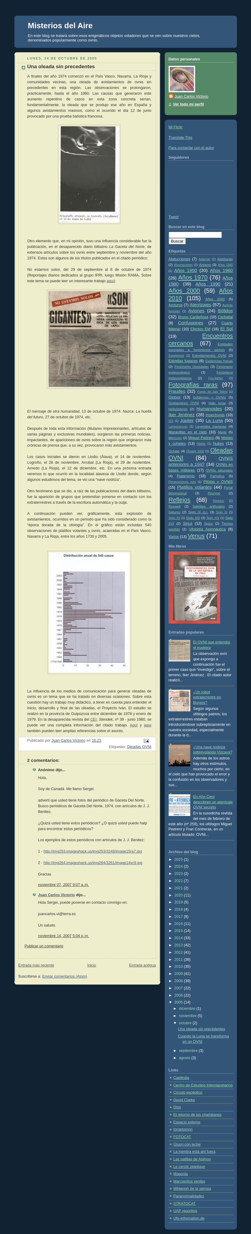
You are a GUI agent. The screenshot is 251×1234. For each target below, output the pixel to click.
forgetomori (183, 1129)
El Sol (226, 328)
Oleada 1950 (195, 451)
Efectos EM (200, 329)
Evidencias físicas (219, 361)
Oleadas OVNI (139, 747)
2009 (179, 974)
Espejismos (176, 355)
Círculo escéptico (188, 1092)
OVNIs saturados (219, 470)
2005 (179, 1002)
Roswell (175, 506)
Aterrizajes (200, 304)
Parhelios (217, 476)
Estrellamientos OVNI (209, 355)
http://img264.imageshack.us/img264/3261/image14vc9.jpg (93, 863)
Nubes (218, 443)
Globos (175, 397)
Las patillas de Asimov (192, 1159)
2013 (179, 945)
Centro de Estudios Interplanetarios (203, 1085)
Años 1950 (185, 270)
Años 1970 (193, 277)
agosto (185, 1058)
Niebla (201, 443)
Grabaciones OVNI (184, 403)
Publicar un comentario (44, 946)
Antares (205, 265)
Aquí (134, 725)
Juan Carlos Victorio (56, 895)
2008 (179, 981)
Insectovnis (215, 415)
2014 (179, 938)
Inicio (91, 965)
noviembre (188, 1016)
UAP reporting (185, 1211)
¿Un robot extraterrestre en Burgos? (207, 697)
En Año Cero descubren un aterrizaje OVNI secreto (213, 802)
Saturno (175, 512)
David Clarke (184, 1100)
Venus (196, 536)
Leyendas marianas (210, 426)
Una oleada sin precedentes (201, 1029)
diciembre (187, 1008)
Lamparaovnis (178, 426)
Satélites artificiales (208, 506)
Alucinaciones (183, 265)
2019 (179, 902)
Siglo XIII (193, 518)
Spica (208, 523)
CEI (93, 719)
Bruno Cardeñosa (193, 317)
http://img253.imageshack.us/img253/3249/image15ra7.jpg (93, 851)
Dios (177, 1107)
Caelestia (181, 1078)
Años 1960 (221, 270)
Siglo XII (174, 518)
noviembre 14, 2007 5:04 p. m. (63, 936)
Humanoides (209, 408)
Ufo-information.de (189, 1218)
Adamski (204, 259)
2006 (179, 995)
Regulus (218, 500)
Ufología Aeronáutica (207, 529)
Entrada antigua (142, 965)
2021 (179, 888)
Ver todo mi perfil (188, 104)
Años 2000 (184, 290)
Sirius (188, 523)
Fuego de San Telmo (212, 391)
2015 (179, 931)
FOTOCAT (182, 1137)
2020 (179, 895)
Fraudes (177, 391)
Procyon (214, 493)
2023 (179, 874)
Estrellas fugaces (183, 361)
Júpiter (187, 420)
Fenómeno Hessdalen (191, 366)
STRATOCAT (184, 1204)
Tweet (174, 217)
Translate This (180, 138)
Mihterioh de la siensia (192, 1189)
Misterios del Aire (60, 25)
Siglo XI (222, 512)
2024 (179, 866)
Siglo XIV (213, 518)
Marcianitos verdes (189, 1181)
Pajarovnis (186, 476)
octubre (186, 1023)
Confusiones (190, 322)
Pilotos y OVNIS (218, 482)
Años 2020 (215, 299)
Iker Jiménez (182, 414)
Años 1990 (207, 283)
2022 (179, 881)
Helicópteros (178, 409)
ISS (171, 421)
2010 (179, 966)
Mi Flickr (176, 127)
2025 (179, 859)
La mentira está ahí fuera (194, 1152)
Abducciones (179, 259)
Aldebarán (225, 259)
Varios (174, 537)
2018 (179, 909)
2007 (179, 988)
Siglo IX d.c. (198, 512)
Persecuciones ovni (182, 482)
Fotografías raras (193, 384)
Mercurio (175, 438)
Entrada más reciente (36, 965)
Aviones (196, 310)
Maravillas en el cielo (188, 432)
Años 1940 (225, 265)
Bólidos (225, 310)
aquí (110, 281)
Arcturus (176, 305)
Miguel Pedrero (201, 438)
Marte (222, 432)
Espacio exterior (186, 1122)
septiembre (189, 1051)
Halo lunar (217, 403)
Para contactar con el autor (191, 148)
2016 (179, 924)
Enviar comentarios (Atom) (64, 976)
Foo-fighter (215, 378)
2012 (179, 952)
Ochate (174, 451)
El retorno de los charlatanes (197, 1115)
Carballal (225, 317)
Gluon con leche (187, 1144)
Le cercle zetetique (189, 1167)
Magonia (180, 1174)
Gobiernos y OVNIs (209, 397)
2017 (179, 917)
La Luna (214, 420)
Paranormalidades (188, 1196)
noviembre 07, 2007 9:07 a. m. (63, 885)
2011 (179, 960)
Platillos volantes (194, 487)
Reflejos (180, 499)
